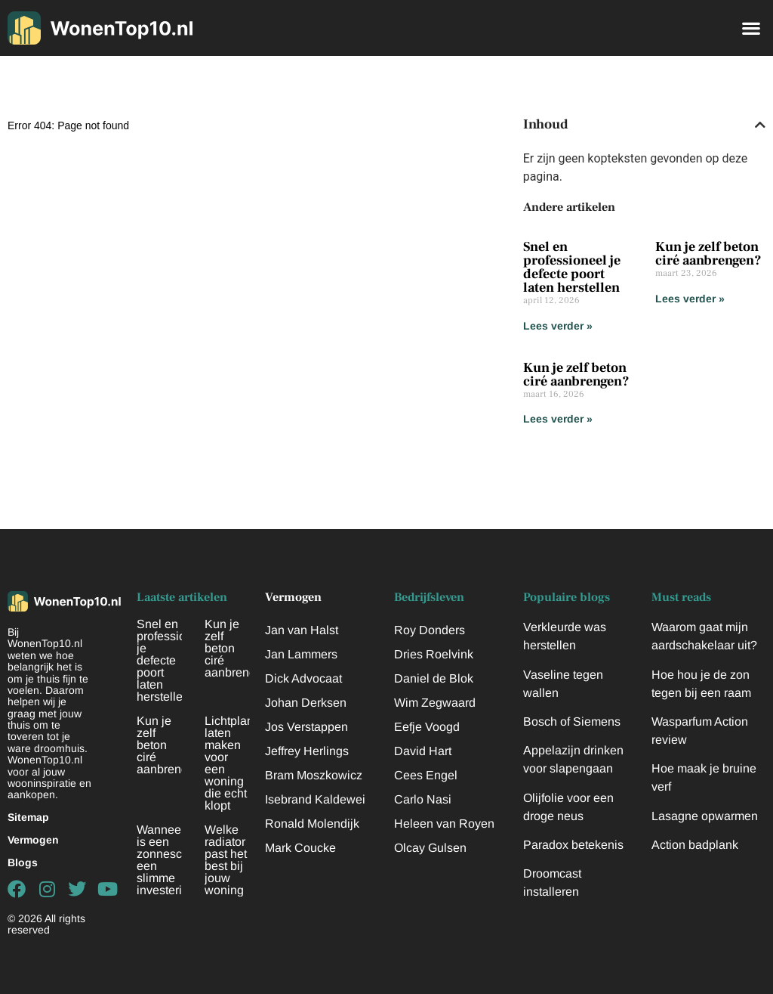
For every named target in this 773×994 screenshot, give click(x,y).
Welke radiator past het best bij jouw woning (226, 859)
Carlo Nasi (422, 799)
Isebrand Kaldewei (315, 799)
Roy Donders (429, 630)
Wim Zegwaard (435, 702)
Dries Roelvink (433, 654)
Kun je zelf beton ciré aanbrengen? (708, 253)
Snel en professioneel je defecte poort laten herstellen (572, 267)
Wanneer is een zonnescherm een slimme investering (173, 859)
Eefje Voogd (427, 726)
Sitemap (28, 817)
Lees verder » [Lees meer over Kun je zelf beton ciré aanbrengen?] (690, 299)
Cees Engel (425, 775)
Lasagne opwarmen (704, 816)
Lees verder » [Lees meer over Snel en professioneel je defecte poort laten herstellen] (558, 326)
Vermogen (33, 840)
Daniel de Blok (433, 678)
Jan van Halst (301, 630)
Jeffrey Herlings (307, 751)
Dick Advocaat (303, 678)
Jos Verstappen (306, 726)
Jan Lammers (301, 654)
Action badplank (694, 844)
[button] (750, 27)
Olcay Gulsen (430, 847)
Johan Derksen (305, 702)
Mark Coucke (300, 847)
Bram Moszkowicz (313, 775)
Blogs (23, 862)
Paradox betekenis (573, 844)
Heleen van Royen (444, 823)
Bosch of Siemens (572, 721)
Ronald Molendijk (312, 823)
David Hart (422, 751)
